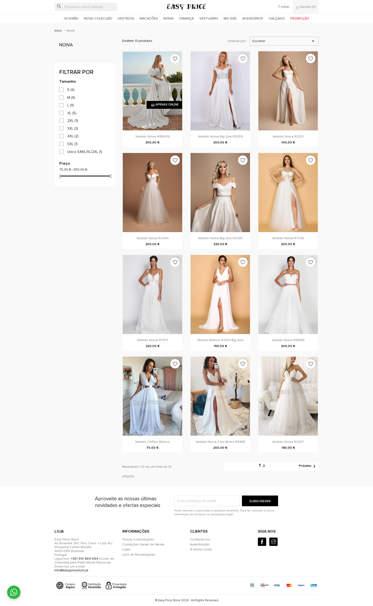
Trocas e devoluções (138, 539)
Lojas (126, 549)
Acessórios (252, 18)
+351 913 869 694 (84, 559)
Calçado (277, 18)
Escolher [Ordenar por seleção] (284, 41)
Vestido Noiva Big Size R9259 (220, 136)
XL (71, 113)
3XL (72, 128)
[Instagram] (273, 542)
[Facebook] (262, 542)
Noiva (168, 18)
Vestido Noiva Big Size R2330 (220, 238)
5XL (72, 144)
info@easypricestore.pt (71, 570)
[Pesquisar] (85, 7)
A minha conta (201, 549)
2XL (72, 121)
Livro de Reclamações (138, 555)
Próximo (308, 466)
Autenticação (200, 544)
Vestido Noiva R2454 (153, 238)
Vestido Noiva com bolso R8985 (220, 442)
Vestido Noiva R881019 (152, 136)
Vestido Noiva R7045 (288, 238)
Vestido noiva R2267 (288, 442)
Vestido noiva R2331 (288, 136)
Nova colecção (98, 18)
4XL (73, 136)
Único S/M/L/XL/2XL (84, 152)
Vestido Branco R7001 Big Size (220, 340)
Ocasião (71, 18)
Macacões (149, 18)
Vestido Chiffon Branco (152, 442)
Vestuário (208, 18)
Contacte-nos (200, 539)
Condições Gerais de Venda (143, 544)
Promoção (299, 18)
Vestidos (126, 18)
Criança (186, 18)
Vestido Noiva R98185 (288, 340)
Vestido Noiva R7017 (152, 340)
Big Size (230, 18)
